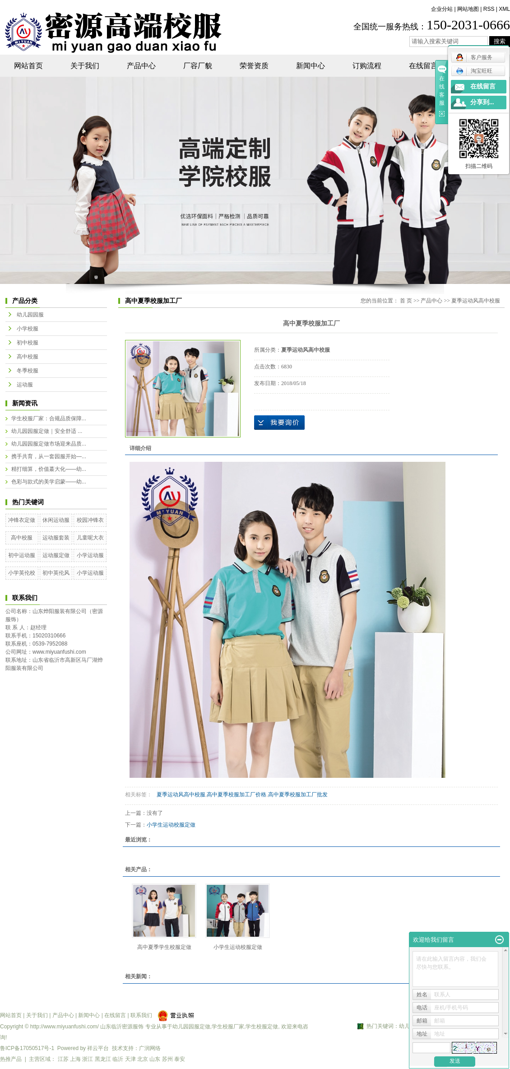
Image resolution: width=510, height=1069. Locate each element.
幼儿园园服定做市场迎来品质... (48, 444)
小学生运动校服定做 (171, 825)
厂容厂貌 (197, 66)
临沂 (117, 1059)
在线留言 (423, 66)
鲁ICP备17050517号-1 (27, 1048)
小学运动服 (90, 555)
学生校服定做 (262, 1026)
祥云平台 (98, 1048)
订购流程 (366, 66)
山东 (154, 1059)
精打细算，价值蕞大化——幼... (48, 469)
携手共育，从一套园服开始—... (48, 456)
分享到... (482, 102)
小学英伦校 (21, 573)
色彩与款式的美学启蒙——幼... (48, 482)
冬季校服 (27, 370)
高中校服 (27, 356)
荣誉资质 (254, 66)
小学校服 (27, 328)
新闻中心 (310, 66)
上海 (75, 1059)
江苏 (63, 1059)
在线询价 (279, 422)
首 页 (406, 300)
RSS (489, 9)
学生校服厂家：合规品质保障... (48, 418)
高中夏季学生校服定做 (164, 947)
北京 (142, 1059)
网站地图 (468, 9)
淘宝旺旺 (474, 70)
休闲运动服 (56, 520)
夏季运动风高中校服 (475, 300)
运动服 (25, 384)
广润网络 (150, 1048)
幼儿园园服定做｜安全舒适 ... (46, 431)
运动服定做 (56, 555)
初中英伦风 (56, 573)
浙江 (87, 1059)
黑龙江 (103, 1059)
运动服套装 (56, 537)
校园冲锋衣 (90, 520)
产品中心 (141, 66)
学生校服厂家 (228, 1026)
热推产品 (11, 1059)
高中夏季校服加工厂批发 (298, 794)
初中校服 (27, 342)
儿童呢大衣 (90, 537)
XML (504, 9)
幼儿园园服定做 (191, 1026)
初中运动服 (21, 555)
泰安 (179, 1059)
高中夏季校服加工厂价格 (236, 794)
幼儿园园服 (30, 314)
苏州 (167, 1059)
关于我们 (84, 66)
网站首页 (28, 66)
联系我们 (141, 1015)
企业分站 (442, 9)
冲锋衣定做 (21, 520)
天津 (130, 1059)
